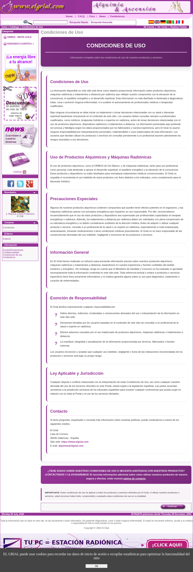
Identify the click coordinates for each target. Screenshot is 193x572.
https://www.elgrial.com (75, 441)
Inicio (4, 27)
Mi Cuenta (149, 27)
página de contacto (134, 478)
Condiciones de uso (12, 255)
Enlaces (7, 239)
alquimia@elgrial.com (70, 445)
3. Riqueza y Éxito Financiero (20, 214)
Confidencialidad (11, 252)
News (102, 16)
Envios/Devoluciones (13, 250)
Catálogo (14, 27)
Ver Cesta (162, 27)
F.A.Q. (81, 16)
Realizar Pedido (179, 27)
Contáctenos (117, 16)
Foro (92, 16)
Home (69, 16)
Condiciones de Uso (32, 27)
